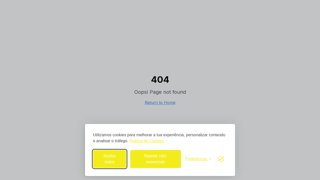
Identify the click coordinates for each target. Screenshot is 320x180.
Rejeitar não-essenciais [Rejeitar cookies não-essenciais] (155, 159)
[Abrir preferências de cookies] (198, 159)
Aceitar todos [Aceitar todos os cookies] (110, 159)
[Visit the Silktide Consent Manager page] (221, 159)
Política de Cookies (147, 141)
